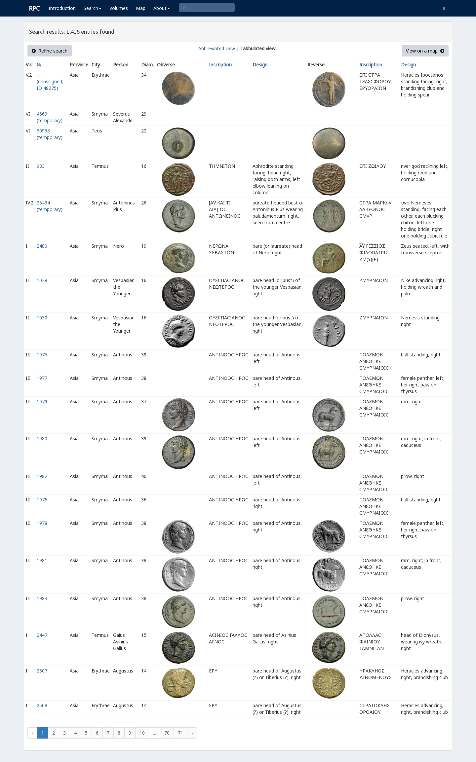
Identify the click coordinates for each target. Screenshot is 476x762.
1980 (42, 438)
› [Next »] (192, 733)
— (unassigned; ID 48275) (50, 81)
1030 (42, 317)
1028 (42, 280)
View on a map (425, 51)
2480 (42, 246)
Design (260, 64)
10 (142, 733)
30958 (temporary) (49, 133)
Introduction (62, 8)
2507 (42, 671)
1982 (42, 476)
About (161, 8)
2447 (42, 635)
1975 (42, 354)
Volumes (118, 8)
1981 (42, 560)
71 (180, 733)
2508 (42, 705)
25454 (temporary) (49, 206)
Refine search (49, 51)
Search (92, 8)
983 (41, 166)
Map (140, 8)
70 (167, 733)
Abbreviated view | (218, 48)
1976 (42, 499)
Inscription (220, 64)
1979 (42, 401)
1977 (42, 378)
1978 (42, 523)
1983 (42, 598)
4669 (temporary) (49, 117)
